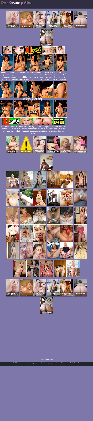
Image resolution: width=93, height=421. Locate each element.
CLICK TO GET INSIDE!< (33, 99)
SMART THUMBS (49, 359)
